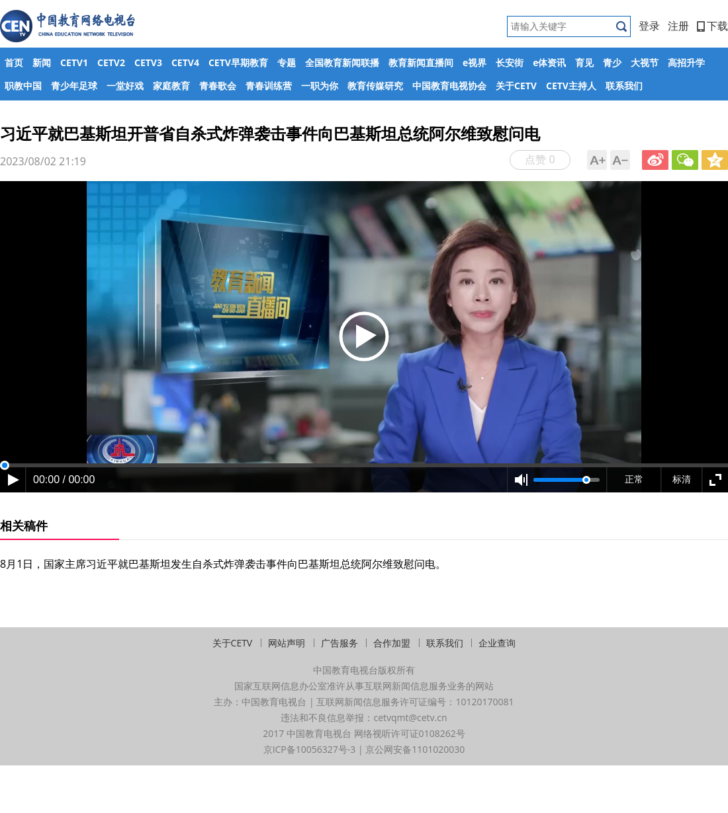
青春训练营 (269, 85)
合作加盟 (391, 643)
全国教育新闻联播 (342, 62)
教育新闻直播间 (420, 62)
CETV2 (111, 62)
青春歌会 (217, 85)
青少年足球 (74, 85)
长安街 (509, 62)
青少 (612, 62)
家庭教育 (171, 85)
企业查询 (497, 643)
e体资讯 (549, 62)
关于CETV (516, 85)
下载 (712, 26)
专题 (286, 62)
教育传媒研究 (375, 85)
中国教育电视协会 (449, 85)
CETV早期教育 (238, 62)
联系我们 (624, 85)
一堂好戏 (125, 85)
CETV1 (74, 62)
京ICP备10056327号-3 (309, 749)
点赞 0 (540, 159)
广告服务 (339, 643)
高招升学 (686, 62)
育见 (584, 62)
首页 (14, 62)
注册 (678, 26)
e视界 (474, 62)
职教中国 (23, 85)
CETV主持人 (571, 85)
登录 (649, 26)
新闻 (41, 62)
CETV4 (185, 62)
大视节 (645, 62)
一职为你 (319, 85)
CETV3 (148, 62)
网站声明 (286, 643)
